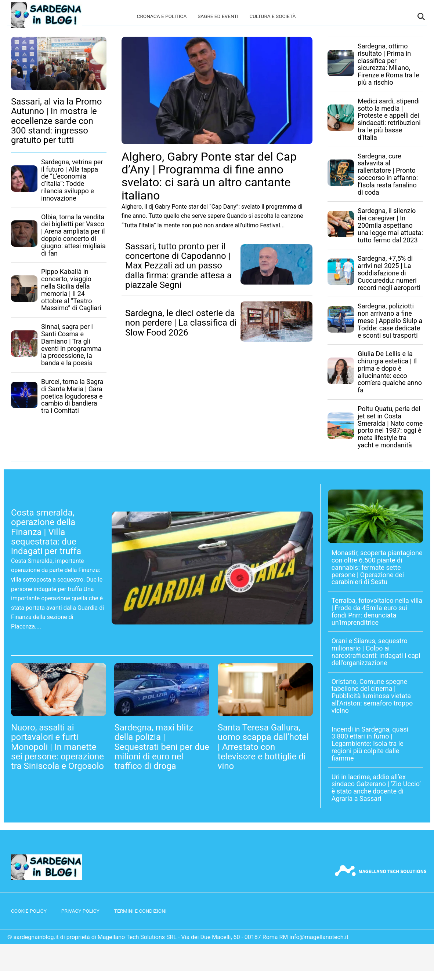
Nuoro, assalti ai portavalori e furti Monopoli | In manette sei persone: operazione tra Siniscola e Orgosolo (57, 747)
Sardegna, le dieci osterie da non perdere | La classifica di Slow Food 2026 (180, 323)
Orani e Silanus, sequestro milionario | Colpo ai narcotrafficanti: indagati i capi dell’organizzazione (376, 651)
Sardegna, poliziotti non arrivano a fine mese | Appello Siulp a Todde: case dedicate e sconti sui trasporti (390, 320)
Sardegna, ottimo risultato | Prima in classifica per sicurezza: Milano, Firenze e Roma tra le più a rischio (388, 64)
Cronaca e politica (162, 16)
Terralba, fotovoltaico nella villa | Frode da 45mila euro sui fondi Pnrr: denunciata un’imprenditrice (377, 611)
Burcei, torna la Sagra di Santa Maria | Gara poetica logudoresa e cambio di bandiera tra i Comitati (72, 396)
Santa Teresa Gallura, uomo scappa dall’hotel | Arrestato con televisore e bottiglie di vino (263, 747)
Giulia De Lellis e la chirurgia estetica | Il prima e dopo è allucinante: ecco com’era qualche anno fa (390, 372)
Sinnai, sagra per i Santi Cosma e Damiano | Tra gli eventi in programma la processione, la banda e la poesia (71, 345)
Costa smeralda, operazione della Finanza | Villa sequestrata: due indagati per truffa (46, 532)
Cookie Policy (29, 911)
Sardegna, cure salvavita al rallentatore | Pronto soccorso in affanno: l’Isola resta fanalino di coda (388, 174)
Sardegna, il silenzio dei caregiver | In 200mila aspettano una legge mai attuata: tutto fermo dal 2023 (390, 225)
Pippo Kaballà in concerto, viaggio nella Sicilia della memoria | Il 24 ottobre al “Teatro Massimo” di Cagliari (71, 290)
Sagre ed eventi (218, 16)
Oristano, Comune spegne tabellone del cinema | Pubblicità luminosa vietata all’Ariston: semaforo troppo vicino (372, 696)
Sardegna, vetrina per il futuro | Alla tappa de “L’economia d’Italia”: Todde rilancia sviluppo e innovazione (72, 180)
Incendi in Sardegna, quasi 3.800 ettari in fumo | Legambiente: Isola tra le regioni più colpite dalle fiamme (370, 743)
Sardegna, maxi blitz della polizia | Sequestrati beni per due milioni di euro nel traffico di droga (161, 747)
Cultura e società (272, 16)
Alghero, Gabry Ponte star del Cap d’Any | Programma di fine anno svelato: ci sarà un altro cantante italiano (209, 176)
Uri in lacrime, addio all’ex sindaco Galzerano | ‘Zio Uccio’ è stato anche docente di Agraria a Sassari (376, 787)
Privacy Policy (80, 911)
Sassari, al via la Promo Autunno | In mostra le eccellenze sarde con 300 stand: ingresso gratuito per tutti (56, 121)
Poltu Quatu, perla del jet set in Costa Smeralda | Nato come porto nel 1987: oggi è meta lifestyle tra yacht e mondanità (390, 427)
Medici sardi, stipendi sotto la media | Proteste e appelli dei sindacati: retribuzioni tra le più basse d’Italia (389, 119)
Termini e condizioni (140, 911)
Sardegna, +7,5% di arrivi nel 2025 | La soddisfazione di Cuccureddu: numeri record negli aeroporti (389, 272)
